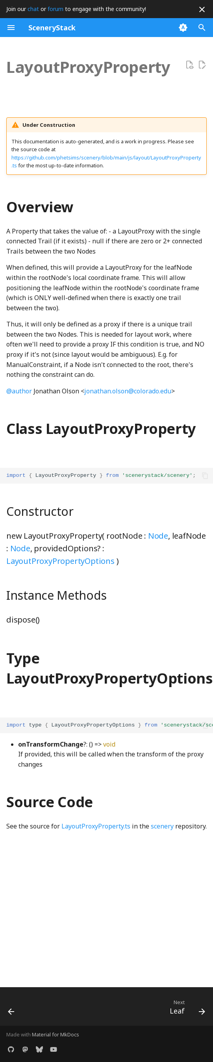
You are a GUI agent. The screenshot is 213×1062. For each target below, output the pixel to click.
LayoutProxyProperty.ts (95, 826)
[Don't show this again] (202, 9)
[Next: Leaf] (185, 1009)
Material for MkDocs (55, 1034)
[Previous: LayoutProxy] (12, 1009)
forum (55, 9)
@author (19, 391)
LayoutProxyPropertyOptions (60, 561)
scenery (162, 826)
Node (158, 535)
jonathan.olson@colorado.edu (127, 391)
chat (33, 9)
